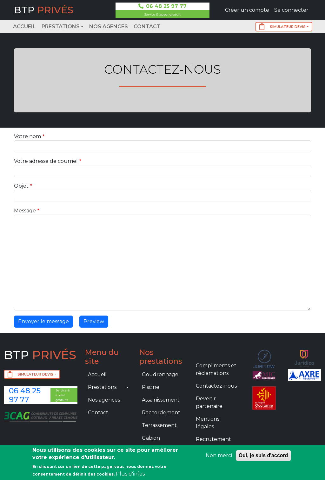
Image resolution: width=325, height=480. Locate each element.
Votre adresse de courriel (46, 161)
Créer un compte (247, 10)
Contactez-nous (216, 386)
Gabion (151, 438)
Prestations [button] (61, 26)
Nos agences (108, 26)
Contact (147, 26)
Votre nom (27, 136)
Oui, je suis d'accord (263, 455)
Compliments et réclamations (216, 369)
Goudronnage (160, 374)
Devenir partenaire (209, 402)
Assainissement (161, 400)
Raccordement (161, 413)
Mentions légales (207, 423)
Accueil (24, 26)
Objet (21, 186)
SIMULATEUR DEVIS (282, 26)
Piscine (150, 387)
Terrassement (159, 425)
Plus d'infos (130, 474)
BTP (43, 10)
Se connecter (291, 10)
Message (25, 211)
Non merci (219, 455)
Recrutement (213, 439)
